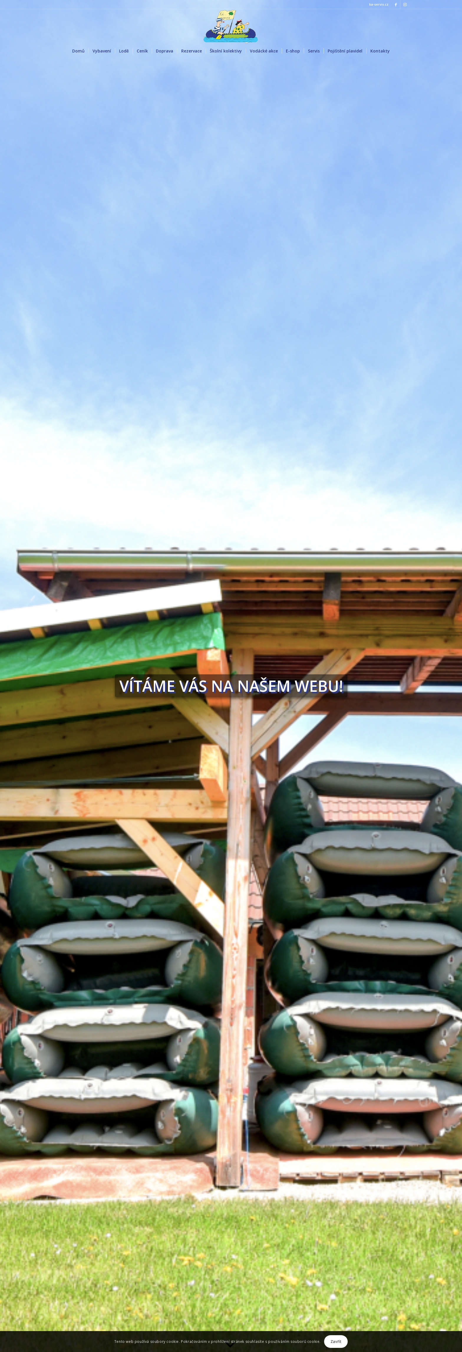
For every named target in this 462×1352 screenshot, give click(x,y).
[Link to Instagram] (404, 4)
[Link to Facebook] (396, 4)
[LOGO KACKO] (230, 26)
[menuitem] (78, 51)
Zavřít (336, 1341)
